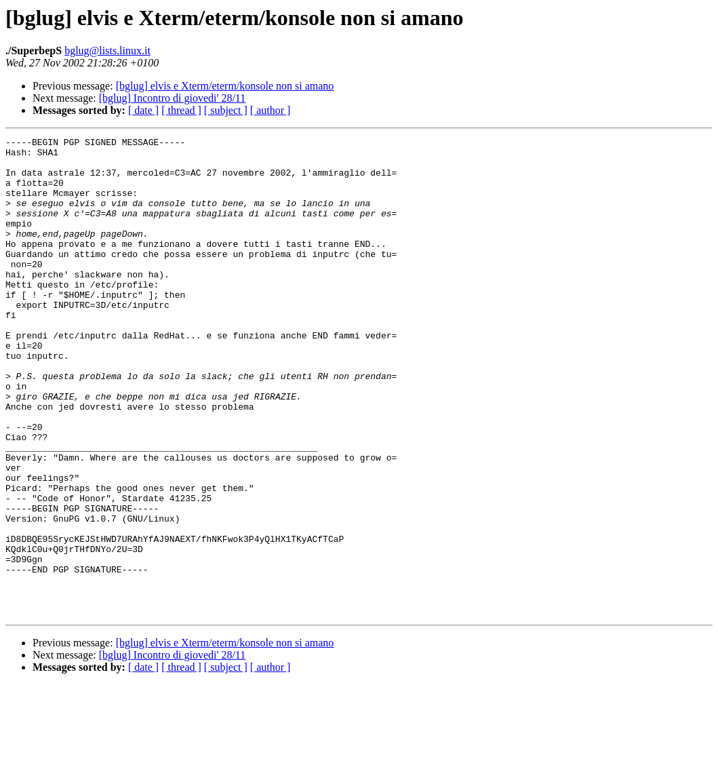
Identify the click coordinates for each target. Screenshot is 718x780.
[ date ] (143, 110)
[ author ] (270, 110)
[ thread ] (181, 110)
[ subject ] (225, 110)
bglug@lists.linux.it (107, 50)
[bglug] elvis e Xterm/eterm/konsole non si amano (225, 86)
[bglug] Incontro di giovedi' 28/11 (172, 98)
